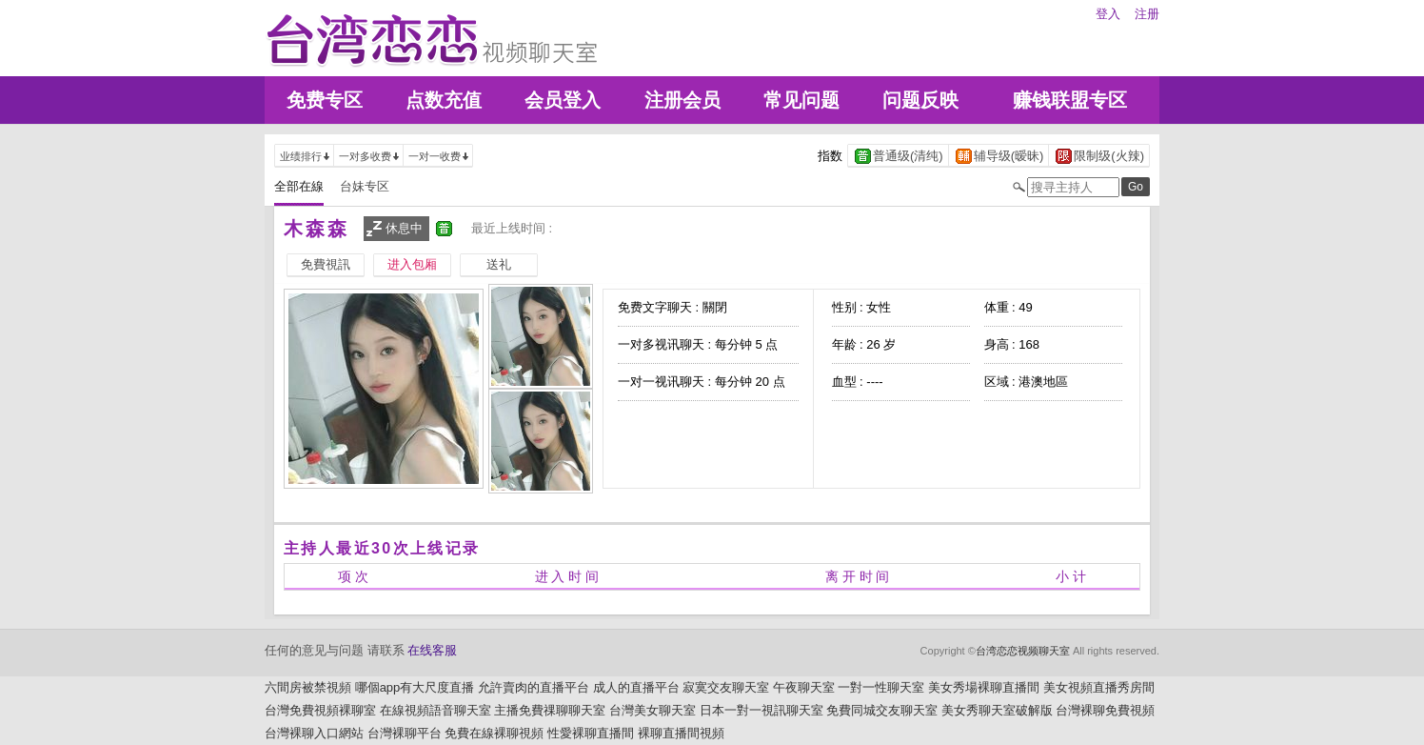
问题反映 (920, 100)
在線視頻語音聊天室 (435, 710)
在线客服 (432, 650)
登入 (1108, 14)
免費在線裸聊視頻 (494, 733)
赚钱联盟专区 (1070, 100)
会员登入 (562, 100)
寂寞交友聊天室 (725, 687)
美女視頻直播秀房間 (1099, 687)
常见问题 (801, 100)
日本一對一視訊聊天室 (761, 710)
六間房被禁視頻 (308, 687)
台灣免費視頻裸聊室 (320, 710)
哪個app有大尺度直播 (415, 687)
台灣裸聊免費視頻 (1105, 710)
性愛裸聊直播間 (590, 733)
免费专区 (325, 100)
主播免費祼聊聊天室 (549, 710)
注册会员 (682, 100)
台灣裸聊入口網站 (314, 733)
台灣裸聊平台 (404, 733)
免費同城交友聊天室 (882, 710)
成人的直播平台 (636, 687)
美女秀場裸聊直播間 (983, 687)
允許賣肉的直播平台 (533, 687)
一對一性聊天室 (881, 687)
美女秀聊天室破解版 (997, 710)
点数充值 (443, 100)
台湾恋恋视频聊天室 (1023, 650)
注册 (1147, 14)
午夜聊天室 (804, 687)
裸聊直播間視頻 (681, 733)
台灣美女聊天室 (652, 710)
